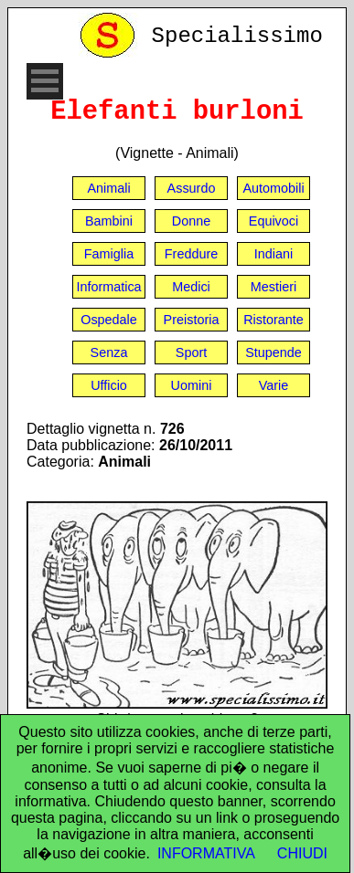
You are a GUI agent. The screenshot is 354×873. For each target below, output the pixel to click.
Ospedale (108, 319)
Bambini (109, 221)
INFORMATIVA (206, 853)
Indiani (273, 254)
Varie (274, 385)
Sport (191, 352)
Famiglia (109, 254)
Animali (108, 188)
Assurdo (191, 188)
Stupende (273, 352)
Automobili (273, 188)
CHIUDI (302, 853)
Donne (191, 221)
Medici (191, 286)
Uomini (191, 385)
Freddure (191, 254)
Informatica (108, 286)
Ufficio (109, 385)
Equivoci (273, 221)
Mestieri (273, 286)
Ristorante (273, 319)
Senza (109, 352)
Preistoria (192, 319)
